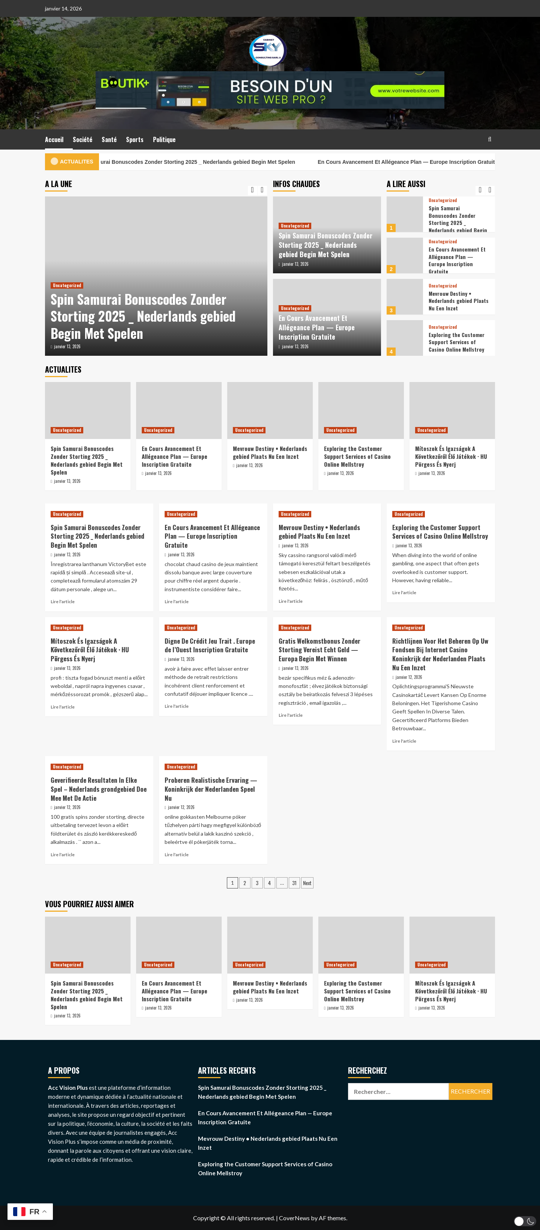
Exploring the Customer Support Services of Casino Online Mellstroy (456, 342)
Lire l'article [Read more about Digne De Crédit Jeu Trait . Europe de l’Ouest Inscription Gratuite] (177, 706)
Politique (164, 139)
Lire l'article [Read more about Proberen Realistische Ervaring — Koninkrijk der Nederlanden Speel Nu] (177, 854)
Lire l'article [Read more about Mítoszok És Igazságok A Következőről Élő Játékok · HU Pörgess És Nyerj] (63, 707)
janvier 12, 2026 (409, 677)
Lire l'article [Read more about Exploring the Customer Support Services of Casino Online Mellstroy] (404, 592)
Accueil (54, 139)
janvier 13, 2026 (67, 346)
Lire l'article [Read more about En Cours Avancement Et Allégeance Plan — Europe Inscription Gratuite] (177, 601)
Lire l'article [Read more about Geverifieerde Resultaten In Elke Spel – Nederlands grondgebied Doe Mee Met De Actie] (63, 854)
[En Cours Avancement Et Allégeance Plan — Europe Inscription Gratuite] (405, 255)
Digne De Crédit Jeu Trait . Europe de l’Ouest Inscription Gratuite (210, 645)
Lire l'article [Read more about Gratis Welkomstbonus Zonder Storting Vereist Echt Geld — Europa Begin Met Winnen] (291, 715)
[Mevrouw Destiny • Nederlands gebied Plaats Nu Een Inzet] (405, 297)
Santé (109, 139)
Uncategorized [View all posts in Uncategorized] (67, 285)
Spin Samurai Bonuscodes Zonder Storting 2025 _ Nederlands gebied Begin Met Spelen (203, 162)
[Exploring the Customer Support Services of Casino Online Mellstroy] (405, 338)
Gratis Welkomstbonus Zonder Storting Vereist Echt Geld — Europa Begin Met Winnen (319, 650)
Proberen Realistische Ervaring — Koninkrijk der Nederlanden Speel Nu (211, 789)
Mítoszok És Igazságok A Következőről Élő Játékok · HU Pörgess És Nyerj (451, 456)
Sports (135, 139)
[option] (156, 276)
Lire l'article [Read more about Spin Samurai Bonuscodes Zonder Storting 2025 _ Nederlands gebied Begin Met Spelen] (63, 601)
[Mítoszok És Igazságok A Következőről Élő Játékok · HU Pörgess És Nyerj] (452, 410)
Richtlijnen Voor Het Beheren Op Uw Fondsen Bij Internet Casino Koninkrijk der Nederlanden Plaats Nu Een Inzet (440, 654)
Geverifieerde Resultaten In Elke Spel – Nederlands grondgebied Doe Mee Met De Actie (99, 789)
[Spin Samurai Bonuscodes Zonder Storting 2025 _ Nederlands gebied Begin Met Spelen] (405, 214)
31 (294, 883)
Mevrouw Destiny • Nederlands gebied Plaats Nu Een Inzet (459, 300)
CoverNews (294, 1217)
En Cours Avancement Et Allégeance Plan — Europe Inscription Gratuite (425, 162)
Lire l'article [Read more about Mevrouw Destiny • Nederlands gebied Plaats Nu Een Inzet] (291, 601)
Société (82, 139)
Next (307, 883)
